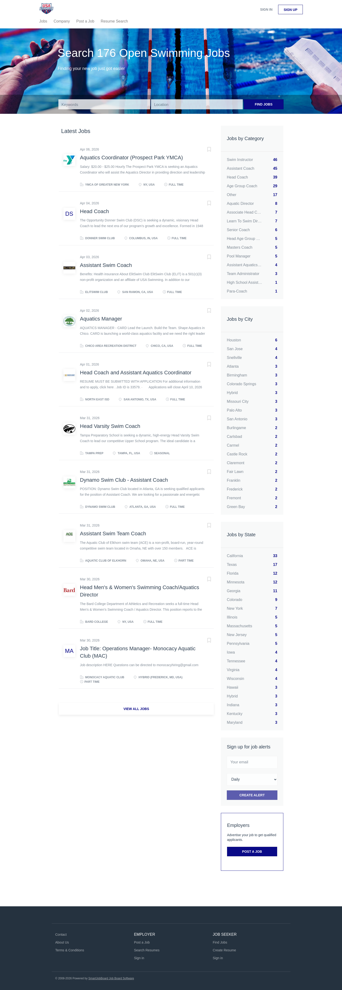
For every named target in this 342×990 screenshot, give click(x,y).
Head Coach (94, 211)
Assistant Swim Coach (106, 265)
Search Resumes (146, 950)
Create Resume (224, 950)
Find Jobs (264, 104)
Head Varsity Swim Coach (110, 426)
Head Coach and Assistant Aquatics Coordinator (136, 373)
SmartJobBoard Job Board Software (111, 978)
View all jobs (136, 709)
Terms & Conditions (69, 950)
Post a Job (252, 851)
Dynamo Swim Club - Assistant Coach (124, 480)
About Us (62, 942)
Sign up (290, 10)
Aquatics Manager (101, 319)
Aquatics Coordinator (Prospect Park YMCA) (131, 157)
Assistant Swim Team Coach (113, 533)
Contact (61, 934)
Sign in (266, 9)
